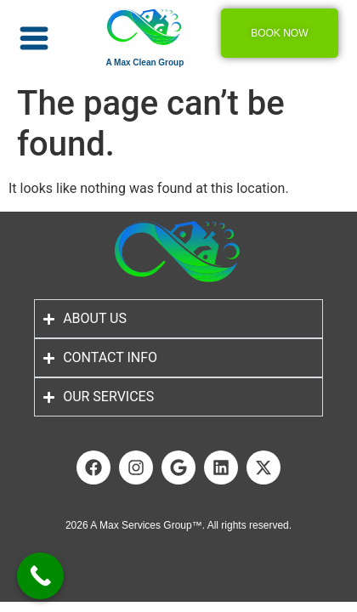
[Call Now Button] (40, 575)
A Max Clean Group (144, 62)
